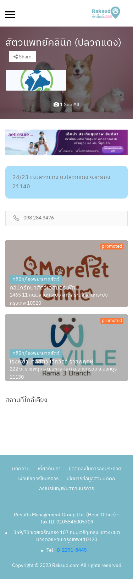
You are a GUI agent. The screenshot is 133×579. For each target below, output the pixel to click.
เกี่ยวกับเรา (49, 469)
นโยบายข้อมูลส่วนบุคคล (91, 479)
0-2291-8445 (72, 550)
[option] (36, 80)
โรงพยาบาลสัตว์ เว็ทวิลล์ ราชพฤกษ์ (51, 362)
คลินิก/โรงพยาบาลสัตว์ (36, 279)
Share (22, 57)
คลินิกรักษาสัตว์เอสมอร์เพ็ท (43, 288)
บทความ (20, 469)
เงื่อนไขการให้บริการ (38, 479)
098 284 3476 (38, 218)
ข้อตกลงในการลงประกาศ (95, 469)
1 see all (66, 105)
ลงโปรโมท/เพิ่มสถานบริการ (66, 489)
